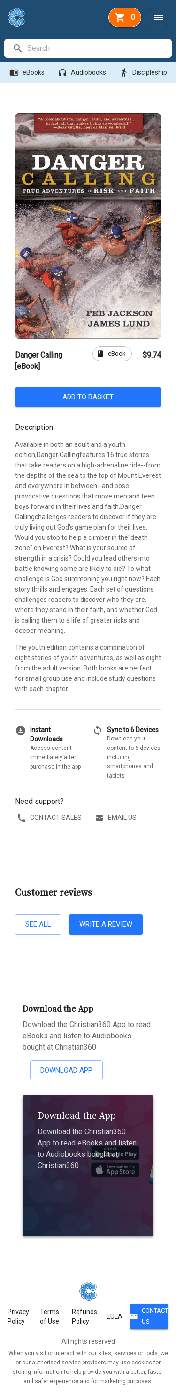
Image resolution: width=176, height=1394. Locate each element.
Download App (66, 1070)
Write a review (106, 924)
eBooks (28, 72)
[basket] (124, 17)
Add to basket (88, 397)
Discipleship (144, 72)
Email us (116, 817)
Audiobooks (83, 72)
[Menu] (158, 17)
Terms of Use (49, 1316)
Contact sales (50, 817)
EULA (114, 1316)
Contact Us (149, 1316)
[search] (99, 48)
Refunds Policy (84, 1316)
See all (38, 924)
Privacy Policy (18, 1316)
